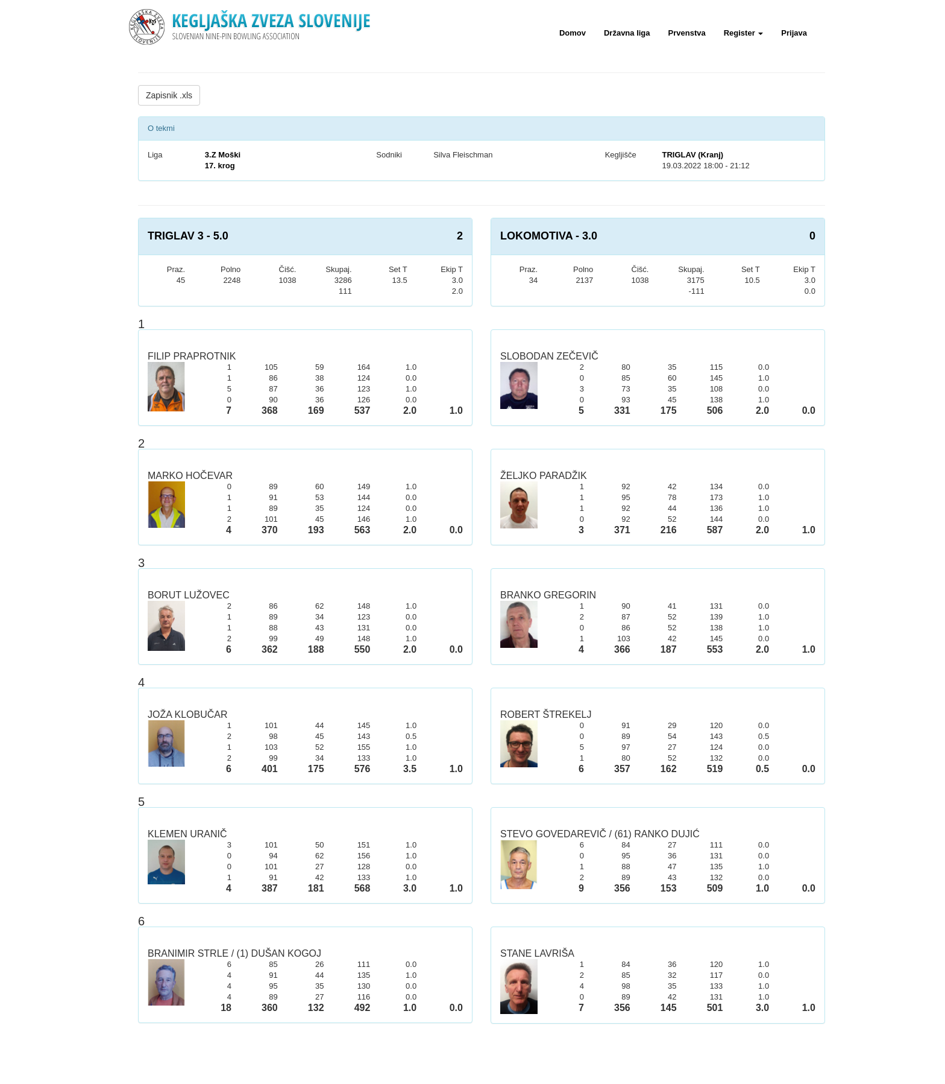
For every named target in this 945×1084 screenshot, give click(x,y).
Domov (572, 32)
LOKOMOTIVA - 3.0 (548, 236)
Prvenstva (687, 32)
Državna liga (627, 32)
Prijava (794, 32)
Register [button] (744, 32)
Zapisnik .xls (169, 95)
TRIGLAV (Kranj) (692, 154)
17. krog (220, 165)
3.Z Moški (222, 154)
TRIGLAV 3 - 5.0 (188, 236)
